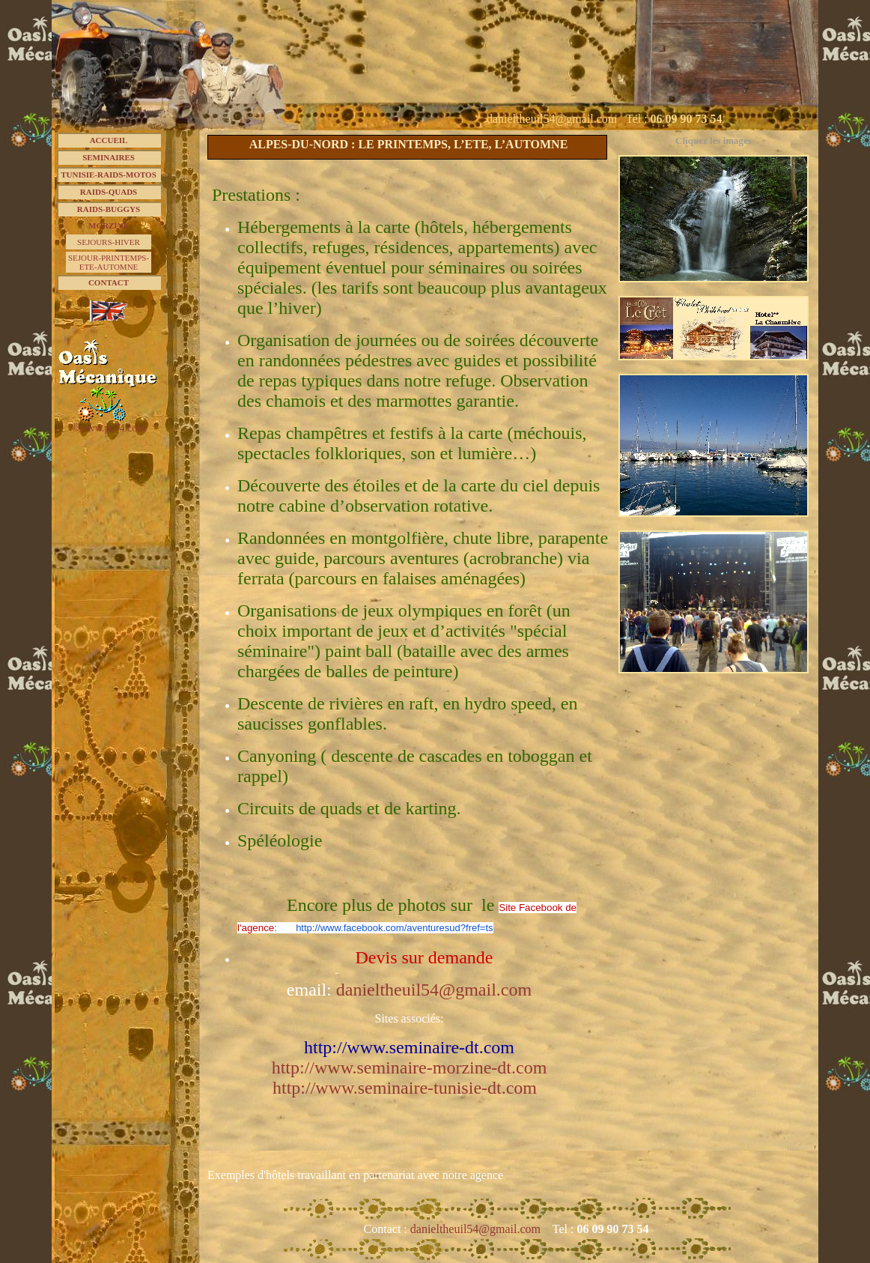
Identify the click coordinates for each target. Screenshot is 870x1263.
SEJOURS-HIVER (108, 241)
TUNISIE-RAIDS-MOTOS (108, 174)
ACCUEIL (109, 140)
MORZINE (108, 225)
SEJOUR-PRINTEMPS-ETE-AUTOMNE (108, 262)
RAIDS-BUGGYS (108, 209)
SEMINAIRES (108, 157)
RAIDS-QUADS (108, 191)
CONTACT (108, 282)
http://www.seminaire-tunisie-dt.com (405, 1087)
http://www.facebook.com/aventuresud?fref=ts (394, 927)
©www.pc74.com (108, 428)
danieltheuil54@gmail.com (477, 1229)
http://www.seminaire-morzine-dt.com (409, 1067)
